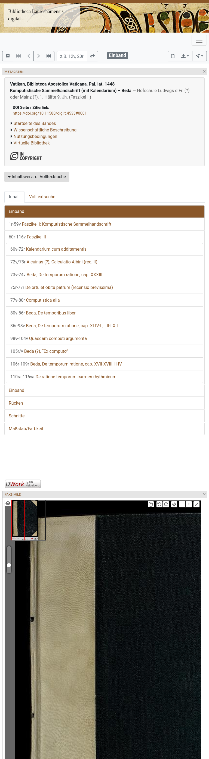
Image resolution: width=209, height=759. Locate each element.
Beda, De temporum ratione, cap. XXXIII (56, 274)
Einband (16, 211)
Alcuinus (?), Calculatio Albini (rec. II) (53, 261)
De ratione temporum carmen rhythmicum (63, 376)
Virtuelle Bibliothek (32, 143)
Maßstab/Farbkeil (26, 428)
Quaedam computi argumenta (48, 338)
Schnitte (16, 415)
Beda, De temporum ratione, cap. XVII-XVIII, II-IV (66, 364)
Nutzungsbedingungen (35, 136)
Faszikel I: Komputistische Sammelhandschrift (60, 224)
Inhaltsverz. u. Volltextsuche (37, 176)
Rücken (16, 403)
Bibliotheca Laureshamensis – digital (37, 15)
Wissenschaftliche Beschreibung (45, 130)
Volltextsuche (42, 196)
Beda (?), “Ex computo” (39, 351)
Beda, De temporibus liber (43, 313)
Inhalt (14, 196)
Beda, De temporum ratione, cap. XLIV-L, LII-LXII (64, 325)
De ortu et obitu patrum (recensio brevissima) (61, 287)
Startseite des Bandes (35, 123)
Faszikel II (27, 237)
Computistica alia (35, 300)
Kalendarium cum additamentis (48, 249)
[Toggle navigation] (199, 40)
